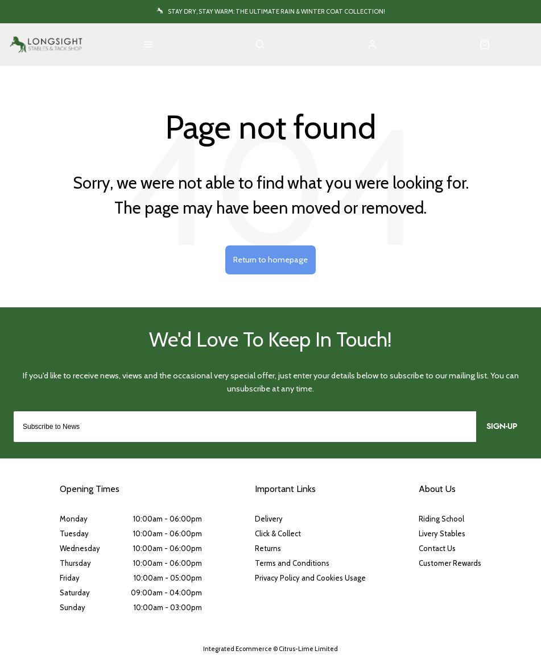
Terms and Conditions (292, 563)
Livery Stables (442, 533)
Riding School (441, 518)
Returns (268, 548)
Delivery (269, 518)
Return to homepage (270, 260)
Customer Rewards (450, 563)
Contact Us (437, 548)
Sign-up (501, 427)
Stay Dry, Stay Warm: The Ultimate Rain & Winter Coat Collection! (276, 11)
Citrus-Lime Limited (308, 649)
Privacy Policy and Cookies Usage (310, 577)
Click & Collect (278, 533)
